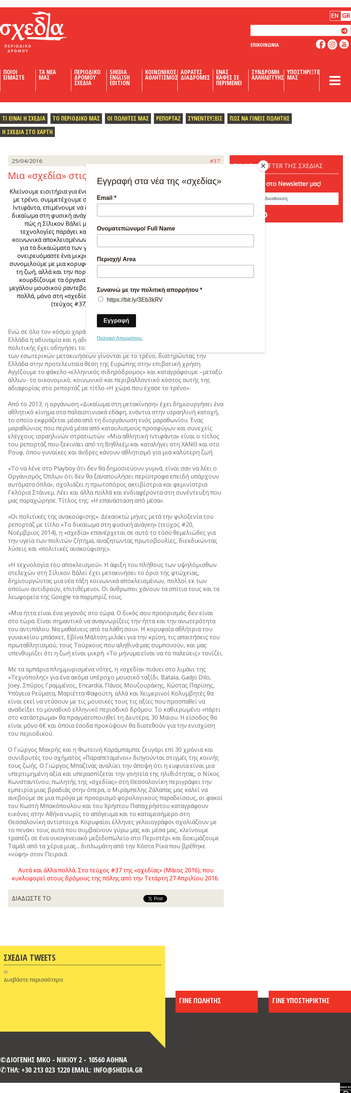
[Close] (263, 165)
